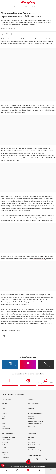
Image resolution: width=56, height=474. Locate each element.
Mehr (7, 6)
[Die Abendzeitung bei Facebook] (10, 364)
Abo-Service (5, 445)
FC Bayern (4, 411)
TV (2, 421)
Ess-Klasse (31, 416)
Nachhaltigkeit (6, 428)
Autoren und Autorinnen (8, 437)
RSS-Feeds (31, 411)
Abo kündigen (31, 447)
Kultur (3, 423)
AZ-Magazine (5, 457)
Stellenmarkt (31, 426)
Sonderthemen (6, 460)
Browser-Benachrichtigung (35, 413)
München (4, 403)
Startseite (3, 6)
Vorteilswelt (31, 418)
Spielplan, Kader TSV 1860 (35, 423)
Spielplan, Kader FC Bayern (35, 421)
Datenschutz (31, 442)
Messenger (31, 408)
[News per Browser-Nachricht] (46, 381)
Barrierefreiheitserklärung (35, 445)
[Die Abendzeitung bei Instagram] (28, 364)
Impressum (31, 437)
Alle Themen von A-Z (33, 403)
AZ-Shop (4, 455)
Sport (3, 418)
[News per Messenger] (10, 381)
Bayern (4, 408)
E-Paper (4, 447)
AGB (29, 439)
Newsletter (31, 406)
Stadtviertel (5, 406)
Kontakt (4, 450)
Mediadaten (5, 452)
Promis (4, 416)
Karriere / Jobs (6, 439)
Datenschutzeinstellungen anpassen (38, 450)
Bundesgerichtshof (39, 259)
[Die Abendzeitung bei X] (46, 364)
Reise (3, 426)
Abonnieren (5, 442)
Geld (10, 6)
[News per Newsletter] (28, 381)
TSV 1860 (4, 413)
